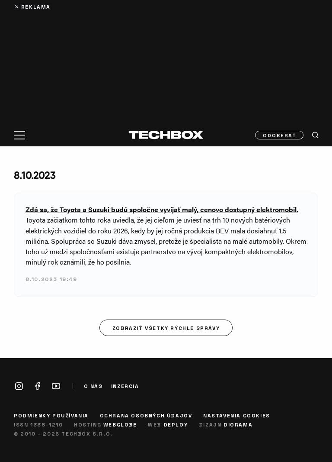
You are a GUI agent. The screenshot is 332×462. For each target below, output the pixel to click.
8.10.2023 (34, 175)
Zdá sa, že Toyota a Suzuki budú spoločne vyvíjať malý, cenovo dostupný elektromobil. (162, 209)
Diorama (237, 424)
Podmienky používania (51, 415)
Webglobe (120, 424)
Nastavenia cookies (236, 415)
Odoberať (280, 135)
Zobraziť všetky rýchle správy (166, 328)
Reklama (36, 6)
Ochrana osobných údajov (146, 415)
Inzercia (125, 386)
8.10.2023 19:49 (51, 279)
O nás (93, 386)
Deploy (175, 424)
